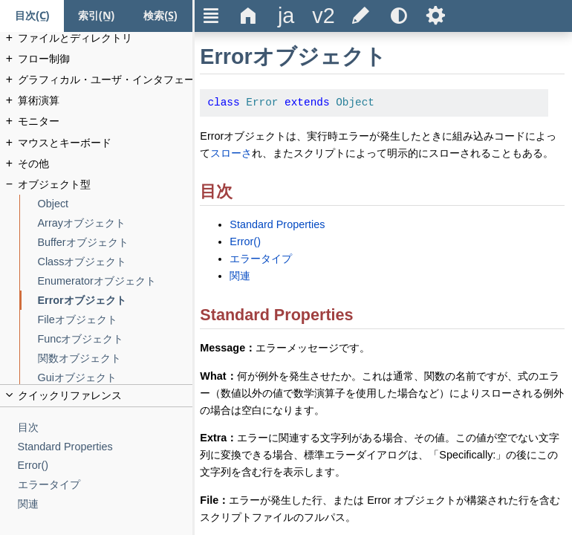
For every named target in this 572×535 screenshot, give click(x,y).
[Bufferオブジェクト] (115, 242)
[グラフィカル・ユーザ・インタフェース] (105, 79)
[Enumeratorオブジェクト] (115, 281)
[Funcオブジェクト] (115, 339)
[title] (286, 16)
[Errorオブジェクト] (115, 300)
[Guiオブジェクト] (115, 377)
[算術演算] (105, 100)
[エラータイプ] (105, 484)
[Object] (115, 204)
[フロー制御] (105, 59)
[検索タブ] (160, 16)
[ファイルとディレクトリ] (105, 38)
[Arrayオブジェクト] (115, 223)
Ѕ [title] (435, 15)
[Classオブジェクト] (115, 261)
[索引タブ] (96, 16)
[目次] (105, 427)
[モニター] (105, 121)
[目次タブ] (32, 16)
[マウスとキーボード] (105, 143)
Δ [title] (248, 15)
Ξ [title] (211, 15)
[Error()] (105, 465)
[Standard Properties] (105, 446)
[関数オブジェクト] (115, 358)
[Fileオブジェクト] (115, 319)
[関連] (105, 504)
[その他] (105, 163)
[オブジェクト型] (105, 184)
